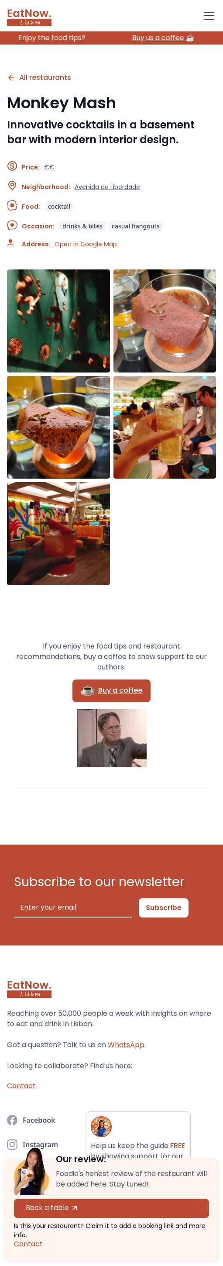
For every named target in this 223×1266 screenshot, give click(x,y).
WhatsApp (126, 1045)
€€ (49, 167)
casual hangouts (136, 226)
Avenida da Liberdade (107, 187)
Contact (28, 1244)
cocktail (59, 206)
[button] (207, 15)
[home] (29, 15)
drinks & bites (82, 226)
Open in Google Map (86, 244)
